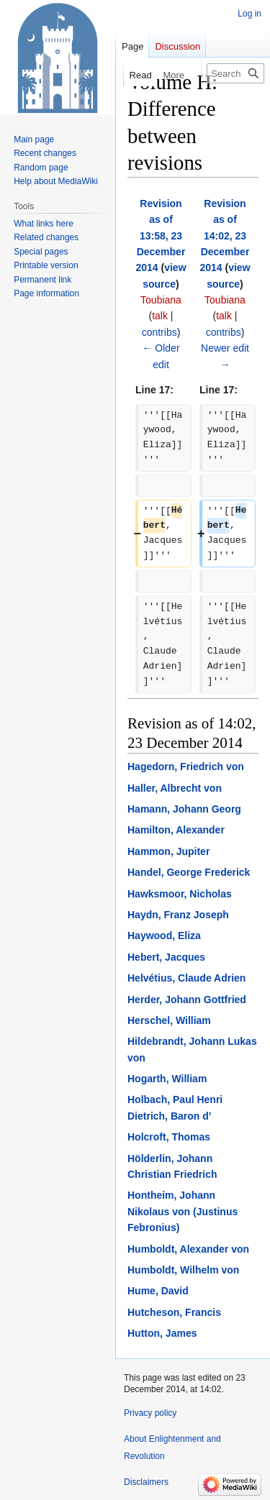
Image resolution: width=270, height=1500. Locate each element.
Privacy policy (150, 1413)
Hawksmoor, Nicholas (179, 894)
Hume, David (158, 1291)
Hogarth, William (167, 1078)
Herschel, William (169, 1020)
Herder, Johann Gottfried (186, 999)
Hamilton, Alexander (176, 830)
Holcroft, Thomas (168, 1137)
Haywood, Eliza (164, 935)
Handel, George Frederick (188, 872)
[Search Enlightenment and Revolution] (235, 73)
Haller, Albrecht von (174, 788)
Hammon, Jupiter (168, 851)
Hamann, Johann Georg (184, 809)
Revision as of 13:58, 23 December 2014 (160, 236)
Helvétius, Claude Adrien (186, 978)
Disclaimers (146, 1482)
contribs (159, 332)
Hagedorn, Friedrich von (185, 766)
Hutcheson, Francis (174, 1312)
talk (160, 315)
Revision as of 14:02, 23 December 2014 (224, 236)
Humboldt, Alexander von (188, 1249)
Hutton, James (162, 1333)
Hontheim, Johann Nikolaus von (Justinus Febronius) (182, 1211)
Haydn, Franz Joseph (178, 914)
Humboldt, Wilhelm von (183, 1270)
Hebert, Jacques (166, 957)
